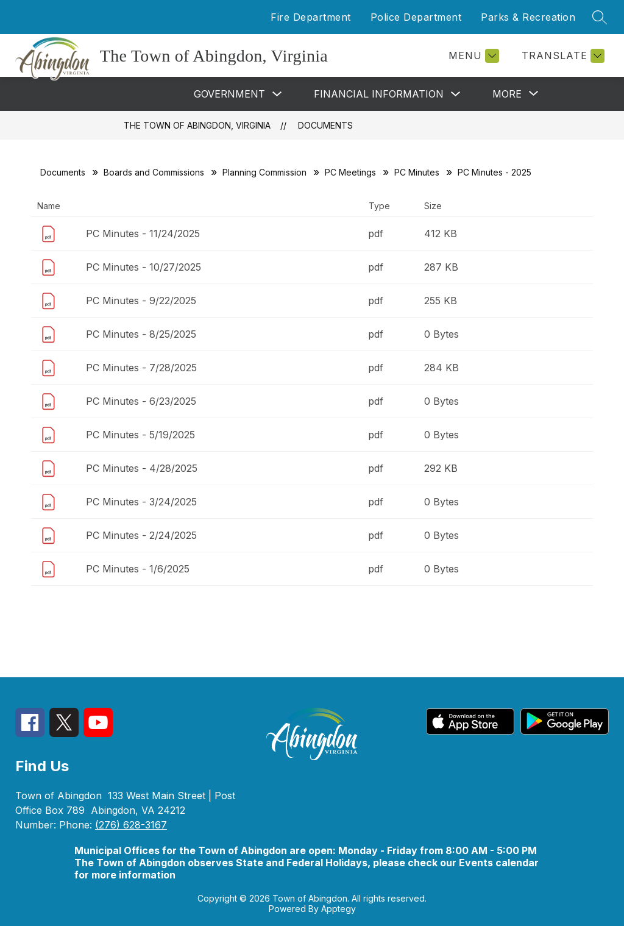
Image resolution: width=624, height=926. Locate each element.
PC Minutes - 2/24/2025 (141, 535)
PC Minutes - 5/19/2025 (140, 435)
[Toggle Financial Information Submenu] (455, 94)
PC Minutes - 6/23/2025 (141, 401)
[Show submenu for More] (507, 94)
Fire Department (311, 17)
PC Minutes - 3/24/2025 (141, 502)
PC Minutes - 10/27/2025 (143, 267)
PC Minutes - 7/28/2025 (141, 367)
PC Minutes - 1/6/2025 (138, 569)
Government (229, 94)
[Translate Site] (561, 55)
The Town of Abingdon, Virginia (197, 125)
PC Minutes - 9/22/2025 (141, 300)
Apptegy (338, 908)
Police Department (416, 17)
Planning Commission (264, 172)
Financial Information (379, 94)
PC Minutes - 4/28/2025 (141, 468)
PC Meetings (350, 172)
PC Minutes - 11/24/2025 (143, 233)
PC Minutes (416, 172)
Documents (325, 125)
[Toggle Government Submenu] (277, 94)
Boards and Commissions (154, 172)
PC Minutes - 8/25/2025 (141, 334)
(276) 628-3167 (131, 825)
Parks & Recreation (528, 17)
